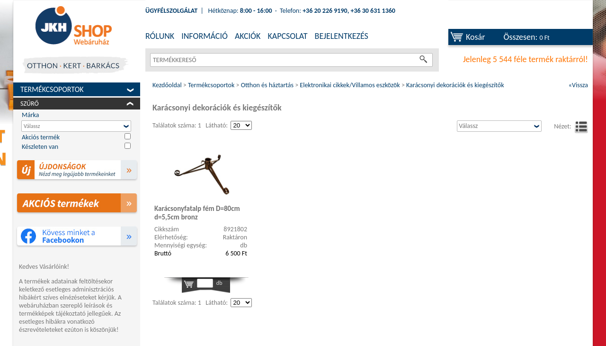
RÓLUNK (159, 36)
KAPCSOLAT (287, 36)
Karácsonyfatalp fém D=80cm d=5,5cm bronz (197, 212)
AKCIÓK (247, 36)
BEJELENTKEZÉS (341, 36)
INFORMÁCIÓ (204, 36)
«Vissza (578, 85)
